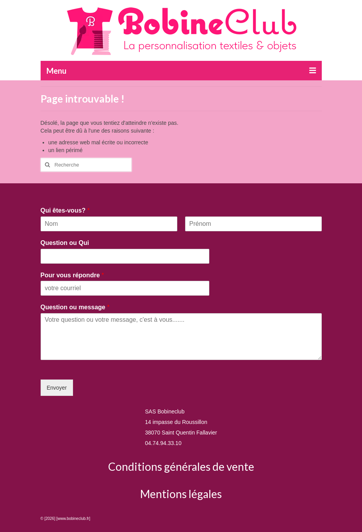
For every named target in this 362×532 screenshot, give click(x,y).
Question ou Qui (65, 242)
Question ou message (75, 307)
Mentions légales (181, 493)
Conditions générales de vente (181, 466)
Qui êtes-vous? (65, 210)
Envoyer (57, 388)
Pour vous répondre (72, 275)
